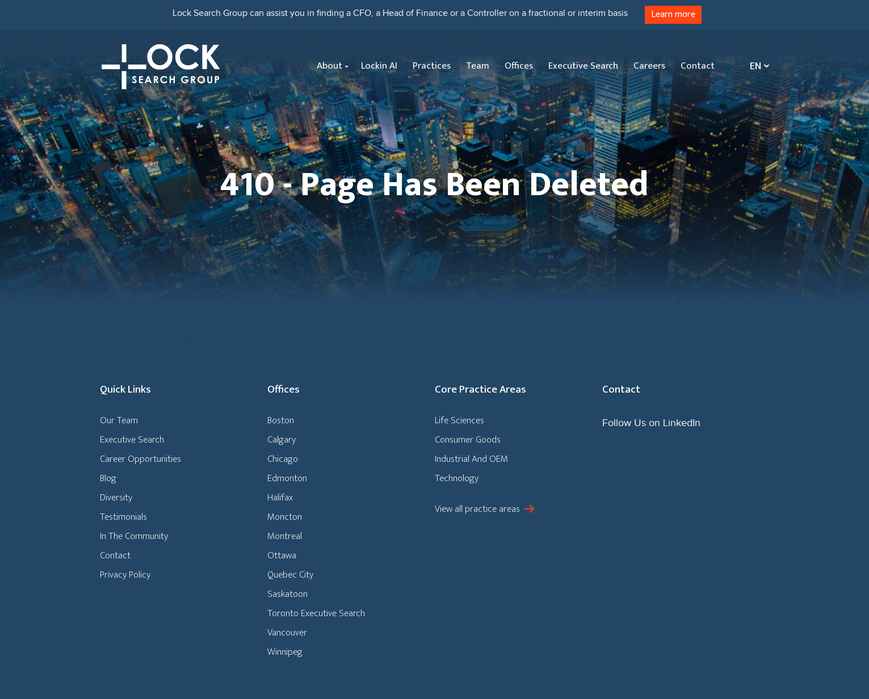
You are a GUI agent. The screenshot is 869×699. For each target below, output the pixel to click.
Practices (432, 66)
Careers (649, 66)
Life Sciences (459, 420)
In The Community (134, 536)
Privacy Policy (125, 575)
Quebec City (290, 575)
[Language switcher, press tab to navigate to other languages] (757, 66)
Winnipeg (285, 652)
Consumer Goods (468, 440)
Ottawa (281, 555)
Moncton (284, 517)
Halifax (280, 498)
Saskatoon (287, 594)
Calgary (281, 440)
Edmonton (287, 478)
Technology (456, 478)
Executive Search (583, 66)
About (329, 66)
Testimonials (123, 517)
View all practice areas (477, 509)
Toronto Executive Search (316, 613)
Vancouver (287, 633)
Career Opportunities (140, 459)
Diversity (116, 498)
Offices (519, 66)
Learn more (673, 14)
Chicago (282, 459)
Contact (698, 66)
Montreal (284, 536)
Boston (280, 420)
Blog (108, 478)
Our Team (119, 420)
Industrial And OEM (471, 459)
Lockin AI (379, 66)
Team (477, 66)
